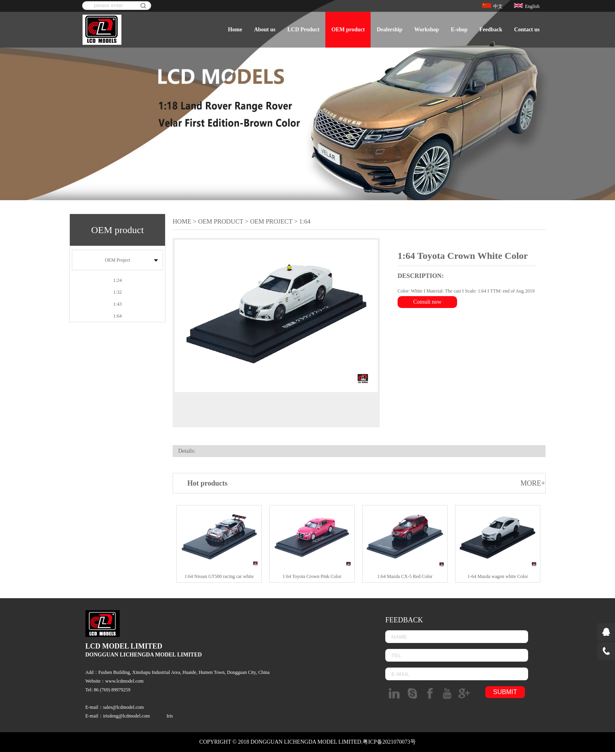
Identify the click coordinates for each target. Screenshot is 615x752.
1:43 (117, 304)
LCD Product (303, 30)
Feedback (490, 30)
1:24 (117, 280)
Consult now (427, 302)
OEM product (348, 30)
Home (235, 30)
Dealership (389, 30)
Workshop (426, 30)
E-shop (459, 30)
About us (264, 30)
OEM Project (117, 260)
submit (505, 692)
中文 (492, 6)
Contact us (527, 30)
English (527, 6)
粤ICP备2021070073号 (389, 742)
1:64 (117, 316)
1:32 (117, 292)
